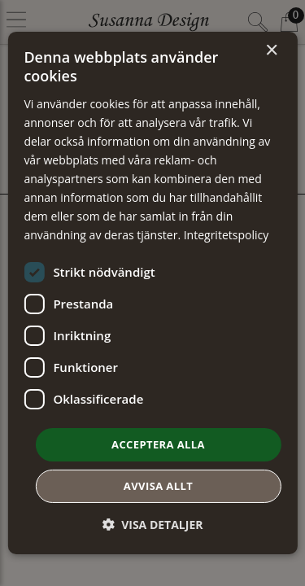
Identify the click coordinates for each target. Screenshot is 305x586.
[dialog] (152, 293)
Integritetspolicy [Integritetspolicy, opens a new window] (226, 235)
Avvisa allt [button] (158, 486)
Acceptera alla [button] (158, 443)
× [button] (271, 51)
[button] (152, 524)
